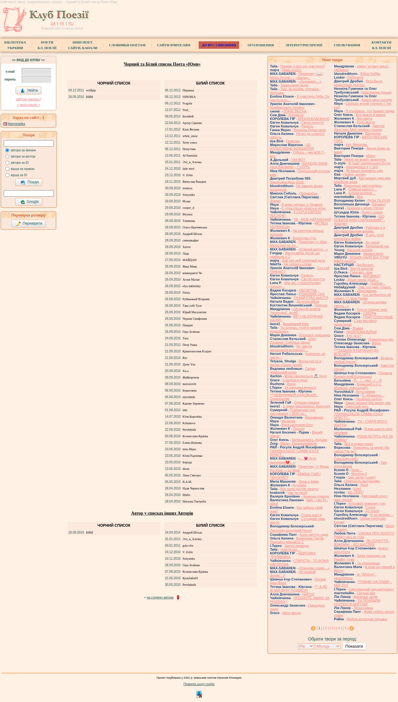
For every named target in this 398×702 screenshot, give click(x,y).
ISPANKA (189, 97)
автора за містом (23, 156)
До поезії (372, 242)
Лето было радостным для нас (358, 83)
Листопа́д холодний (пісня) (291, 530)
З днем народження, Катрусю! (307, 406)
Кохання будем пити (310, 130)
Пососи (298, 428)
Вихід (291, 384)
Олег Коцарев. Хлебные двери (293, 340)
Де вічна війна (307, 301)
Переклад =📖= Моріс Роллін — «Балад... (296, 76)
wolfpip (91, 90)
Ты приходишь (368, 563)
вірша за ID (19, 175)
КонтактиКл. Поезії (381, 45)
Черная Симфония (195, 318)
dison (186, 468)
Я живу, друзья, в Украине (301, 204)
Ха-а (185, 371)
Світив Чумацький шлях (292, 370)
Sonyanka (189, 194)
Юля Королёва (192, 416)
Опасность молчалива (362, 481)
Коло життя (366, 122)
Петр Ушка (190, 344)
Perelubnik (189, 429)
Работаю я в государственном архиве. (359, 229)
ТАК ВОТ (298, 160)
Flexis (186, 292)
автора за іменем (23, 150)
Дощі (364, 485)
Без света (364, 118)
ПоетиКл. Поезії (47, 45)
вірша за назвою (23, 169)
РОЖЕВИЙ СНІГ (312, 294)
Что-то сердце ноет (372, 309)
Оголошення (261, 45)
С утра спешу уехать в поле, (303, 208)
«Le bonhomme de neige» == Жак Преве (362, 296)
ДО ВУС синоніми (219, 45)
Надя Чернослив (193, 488)
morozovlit (189, 384)
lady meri (188, 168)
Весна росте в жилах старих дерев (295, 363)
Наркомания (367, 291)
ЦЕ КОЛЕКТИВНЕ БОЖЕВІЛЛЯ (292, 146)
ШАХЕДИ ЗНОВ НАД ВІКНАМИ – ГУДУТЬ (298, 165)
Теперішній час (377, 246)
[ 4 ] (339, 628)
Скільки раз (366, 593)
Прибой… (378, 283)
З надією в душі (294, 380)
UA (53, 23)
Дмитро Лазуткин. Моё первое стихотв (359, 127)
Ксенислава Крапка (195, 436)
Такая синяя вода (294, 85)
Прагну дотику (354, 174)
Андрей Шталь (192, 234)
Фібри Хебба (370, 74)
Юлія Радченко (192, 455)
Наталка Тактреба (194, 501)
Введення (373, 133)
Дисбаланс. (365, 265)
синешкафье (191, 240)
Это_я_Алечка (192, 162)
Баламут (379, 204)
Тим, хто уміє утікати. (374, 287)
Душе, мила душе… (363, 280)
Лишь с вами (308, 481)
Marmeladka (16, 124)
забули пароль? (28, 99)
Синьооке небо (346, 459)
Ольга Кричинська (195, 227)
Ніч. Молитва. (357, 144)
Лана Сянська (192, 475)
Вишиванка (314, 417)
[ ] (319, 628)
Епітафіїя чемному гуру (367, 503)
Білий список (210, 83)
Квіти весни (291, 613)
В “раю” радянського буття (369, 163)
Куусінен (300, 485)
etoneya (187, 188)
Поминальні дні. (381, 339)
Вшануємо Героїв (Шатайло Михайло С (297, 540)
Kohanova (189, 423)
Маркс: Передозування (298, 443)
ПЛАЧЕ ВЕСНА (295, 111)
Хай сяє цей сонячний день (303, 260)
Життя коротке (361, 268)
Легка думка (363, 608)
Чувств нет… (290, 549)
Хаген (186, 247)
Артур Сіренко (192, 123)
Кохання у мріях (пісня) (365, 208)
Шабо (186, 495)
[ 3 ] (332, 628)
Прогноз (321, 305)
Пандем (188, 325)
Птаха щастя (311, 515)
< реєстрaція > (28, 105)
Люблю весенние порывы (367, 619)
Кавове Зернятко (193, 403)
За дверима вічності (300, 387)
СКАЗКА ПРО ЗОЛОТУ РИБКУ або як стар (364, 535)
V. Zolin (188, 175)
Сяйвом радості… (363, 189)
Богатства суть (304, 238)
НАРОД (308, 594)
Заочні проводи (297, 546)
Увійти (29, 90)
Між (360, 197)
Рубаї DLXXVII (379, 200)
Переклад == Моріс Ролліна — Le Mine (299, 468)
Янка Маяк (190, 266)
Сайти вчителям (173, 45)
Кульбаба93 (190, 578)
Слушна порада (306, 402)
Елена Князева (192, 442)
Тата (185, 338)
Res (185, 358)
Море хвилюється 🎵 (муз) (306, 376)
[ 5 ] (345, 628)
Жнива (357, 328)
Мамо (370, 156)
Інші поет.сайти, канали (82, 45)
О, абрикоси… (373, 395)
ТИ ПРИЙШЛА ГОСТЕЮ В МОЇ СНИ (357, 602)
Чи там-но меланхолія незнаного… (291, 348)
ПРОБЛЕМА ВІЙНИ (361, 332)
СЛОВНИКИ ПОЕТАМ (127, 45)
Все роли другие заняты (299, 489)
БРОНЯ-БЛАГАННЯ (313, 119)
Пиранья (188, 90)
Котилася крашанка (314, 335)
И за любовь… (382, 514)
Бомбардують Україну (287, 107)
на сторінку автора (160, 597)
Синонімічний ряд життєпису (371, 589)
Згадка (275, 201)
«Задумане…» (310, 81)
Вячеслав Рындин (194, 181)
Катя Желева (191, 129)
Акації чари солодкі (377, 100)
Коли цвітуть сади (314, 534)
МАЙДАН (190, 260)
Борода (187, 462)
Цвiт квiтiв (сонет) (362, 477)
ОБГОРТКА (308, 290)
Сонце (370, 507)
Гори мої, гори (361, 272)
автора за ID (20, 162)
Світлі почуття (312, 122)
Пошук (29, 182)
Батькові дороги (360, 250)
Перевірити (29, 223)
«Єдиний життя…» (313, 249)
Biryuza (187, 214)
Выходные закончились (363, 185)
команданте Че (192, 273)
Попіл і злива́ (372, 212)
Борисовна (190, 390)
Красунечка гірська (376, 92)
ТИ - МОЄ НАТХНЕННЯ (312, 219)
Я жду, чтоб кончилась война (359, 237)
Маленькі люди (365, 597)
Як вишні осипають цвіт (364, 170)
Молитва (288, 421)
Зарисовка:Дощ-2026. (287, 182)
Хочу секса (190, 142)
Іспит (358, 488)
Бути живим (365, 391)
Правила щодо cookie (199, 684)
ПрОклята (355, 77)
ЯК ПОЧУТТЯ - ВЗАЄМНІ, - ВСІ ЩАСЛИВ (362, 542)
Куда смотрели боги (297, 425)
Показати (354, 646)
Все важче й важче (371, 115)
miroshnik (189, 397)
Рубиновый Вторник (196, 299)
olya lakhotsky (192, 286)
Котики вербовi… (362, 193)
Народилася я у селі (362, 167)
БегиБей (188, 116)
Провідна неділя (369, 399)
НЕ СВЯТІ (355, 492)
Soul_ (186, 110)
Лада (186, 253)
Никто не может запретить (365, 159)
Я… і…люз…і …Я (368, 380)
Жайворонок (191, 377)
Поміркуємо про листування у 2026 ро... (292, 411)
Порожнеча (308, 193)
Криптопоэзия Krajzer (197, 351)
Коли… (357, 470)
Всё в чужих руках (358, 444)
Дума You (189, 364)
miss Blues (189, 449)
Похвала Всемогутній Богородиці (363, 375)
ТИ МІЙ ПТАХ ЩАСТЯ (310, 298)
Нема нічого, (292, 70)
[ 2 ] (326, 628)
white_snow (190, 136)
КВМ (89, 97)
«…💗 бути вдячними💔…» (293, 460)
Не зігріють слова (298, 264)
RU (70, 23)
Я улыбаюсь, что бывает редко (370, 111)
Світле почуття (313, 279)
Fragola (187, 103)
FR (62, 23)
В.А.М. (187, 482)
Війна (376, 343)
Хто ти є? (353, 335)
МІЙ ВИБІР (372, 276)
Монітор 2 (359, 473)
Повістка (293, 141)
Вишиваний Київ (296, 324)
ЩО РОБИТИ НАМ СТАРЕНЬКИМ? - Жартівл (359, 220)
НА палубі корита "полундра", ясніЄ (295, 310)
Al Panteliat (190, 155)
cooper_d (188, 207)
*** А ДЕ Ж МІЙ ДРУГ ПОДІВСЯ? (298, 588)
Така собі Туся (192, 305)
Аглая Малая (191, 279)
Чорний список (113, 83)
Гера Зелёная (191, 331)
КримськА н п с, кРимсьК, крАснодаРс (358, 386)
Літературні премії (303, 45)
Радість (307, 126)
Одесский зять (356, 406)
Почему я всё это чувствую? (302, 66)
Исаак (187, 201)
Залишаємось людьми (309, 440)
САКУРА (369, 313)
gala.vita (188, 545)
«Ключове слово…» (314, 568)
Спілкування (347, 45)
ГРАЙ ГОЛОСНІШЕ (378, 317)
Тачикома (189, 221)
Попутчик (189, 149)
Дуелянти (295, 115)
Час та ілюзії (298, 492)
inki (185, 410)
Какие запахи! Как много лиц (368, 403)
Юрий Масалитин (194, 312)
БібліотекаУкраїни (15, 45)
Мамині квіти (373, 253)
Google (29, 202)
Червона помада (316, 496)
